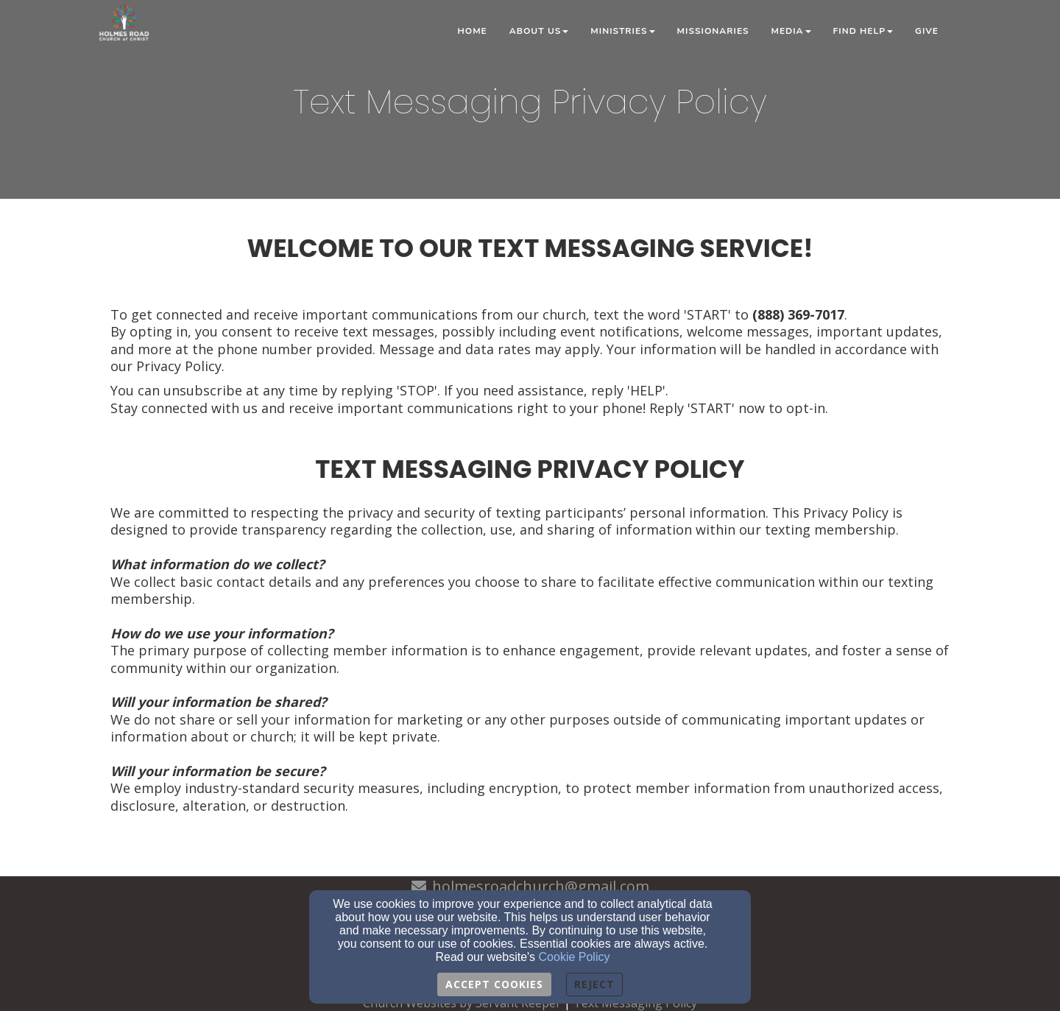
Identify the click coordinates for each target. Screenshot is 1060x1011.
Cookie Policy (574, 957)
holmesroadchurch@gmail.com (540, 886)
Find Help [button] (863, 31)
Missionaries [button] (713, 31)
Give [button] (927, 31)
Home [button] (472, 31)
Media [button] (791, 31)
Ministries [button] (622, 31)
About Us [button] (539, 31)
